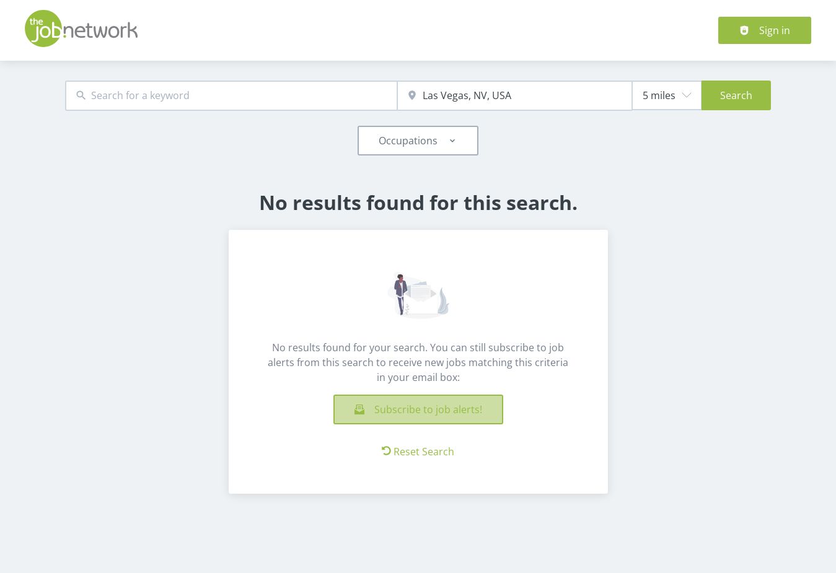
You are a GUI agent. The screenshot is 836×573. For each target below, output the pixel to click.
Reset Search (418, 451)
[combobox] (231, 96)
